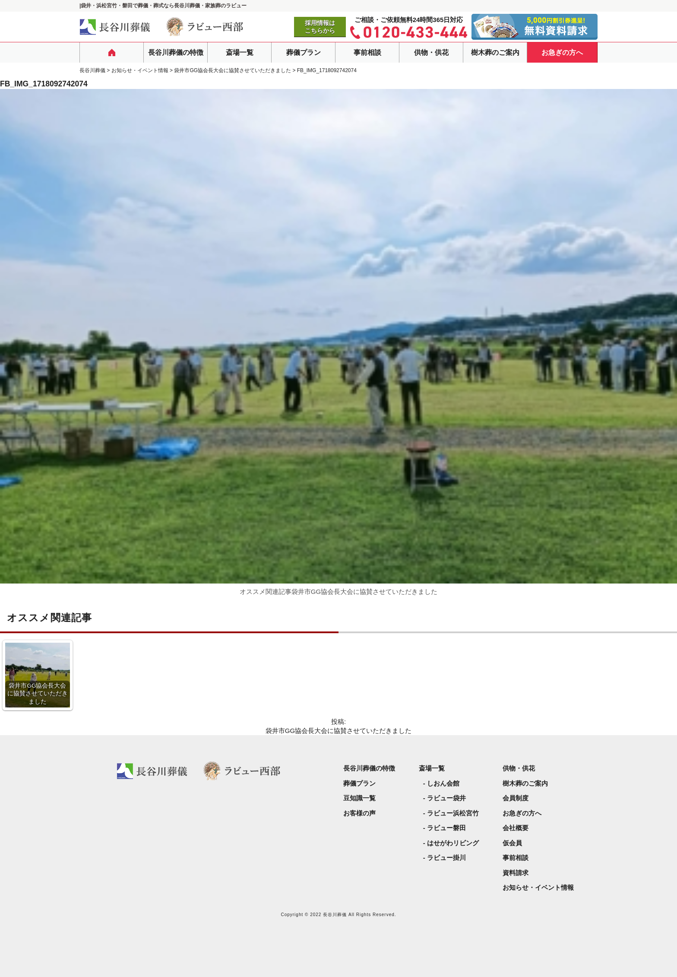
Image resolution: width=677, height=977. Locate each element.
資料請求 (515, 872)
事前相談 (367, 52)
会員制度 (515, 798)
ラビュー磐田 (446, 827)
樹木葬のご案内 (495, 52)
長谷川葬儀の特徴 (175, 52)
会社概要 (515, 827)
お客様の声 (359, 813)
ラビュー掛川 (446, 857)
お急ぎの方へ (562, 52)
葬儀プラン (303, 52)
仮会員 (512, 843)
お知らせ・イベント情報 (538, 887)
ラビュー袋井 (446, 798)
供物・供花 (431, 52)
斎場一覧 (239, 52)
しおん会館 (443, 783)
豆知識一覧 (359, 798)
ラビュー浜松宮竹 (453, 813)
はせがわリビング (453, 843)
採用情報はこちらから (320, 26)
